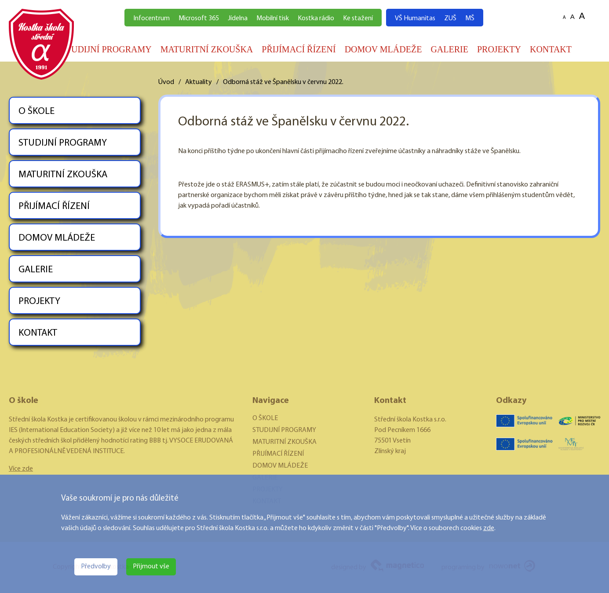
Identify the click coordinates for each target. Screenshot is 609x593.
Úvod (166, 82)
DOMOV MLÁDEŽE (383, 49)
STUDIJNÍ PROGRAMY (106, 49)
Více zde (21, 468)
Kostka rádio (316, 18)
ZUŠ (450, 18)
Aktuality (198, 82)
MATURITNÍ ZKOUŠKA (206, 49)
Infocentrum (151, 18)
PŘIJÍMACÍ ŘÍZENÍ (298, 49)
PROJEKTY (499, 49)
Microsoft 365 (199, 18)
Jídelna (238, 18)
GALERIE (449, 49)
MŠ (469, 18)
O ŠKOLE (36, 111)
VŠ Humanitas (415, 18)
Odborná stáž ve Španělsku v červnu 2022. (283, 82)
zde (488, 528)
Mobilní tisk (272, 18)
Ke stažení (358, 18)
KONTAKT (551, 49)
